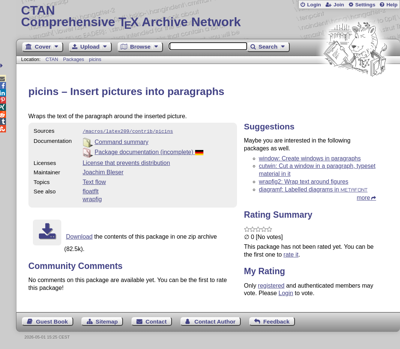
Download (79, 236)
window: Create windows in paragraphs (310, 158)
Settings (365, 4)
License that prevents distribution (126, 162)
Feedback (276, 321)
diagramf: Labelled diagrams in (313, 189)
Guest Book (52, 321)
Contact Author (215, 321)
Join (338, 4)
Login (314, 4)
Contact (156, 321)
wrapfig (92, 198)
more (363, 198)
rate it (290, 254)
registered (271, 285)
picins (95, 59)
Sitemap (107, 321)
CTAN (52, 59)
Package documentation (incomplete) (149, 151)
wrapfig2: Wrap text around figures (303, 181)
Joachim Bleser (103, 171)
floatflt (91, 190)
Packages (74, 59)
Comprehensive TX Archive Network (208, 17)
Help (392, 4)
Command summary (121, 141)
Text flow (94, 181)
